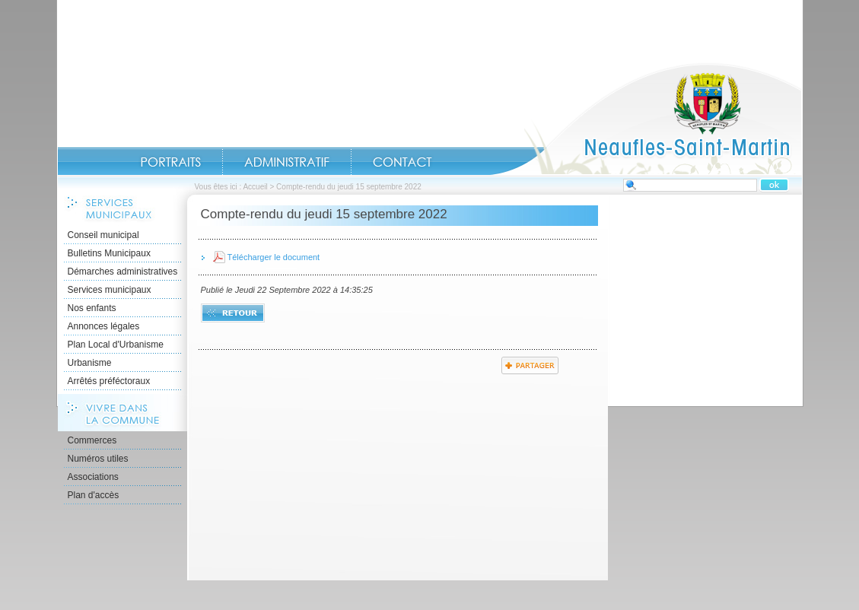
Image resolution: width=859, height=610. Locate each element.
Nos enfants (92, 308)
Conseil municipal (103, 235)
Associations (93, 477)
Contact (402, 162)
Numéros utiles (98, 458)
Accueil (646, 118)
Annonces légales (104, 326)
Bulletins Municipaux (109, 253)
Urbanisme (90, 362)
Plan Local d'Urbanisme (116, 344)
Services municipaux (109, 289)
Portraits (170, 162)
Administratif (287, 162)
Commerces (92, 440)
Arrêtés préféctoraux (109, 381)
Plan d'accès (93, 495)
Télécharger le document (273, 257)
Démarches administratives (123, 271)
